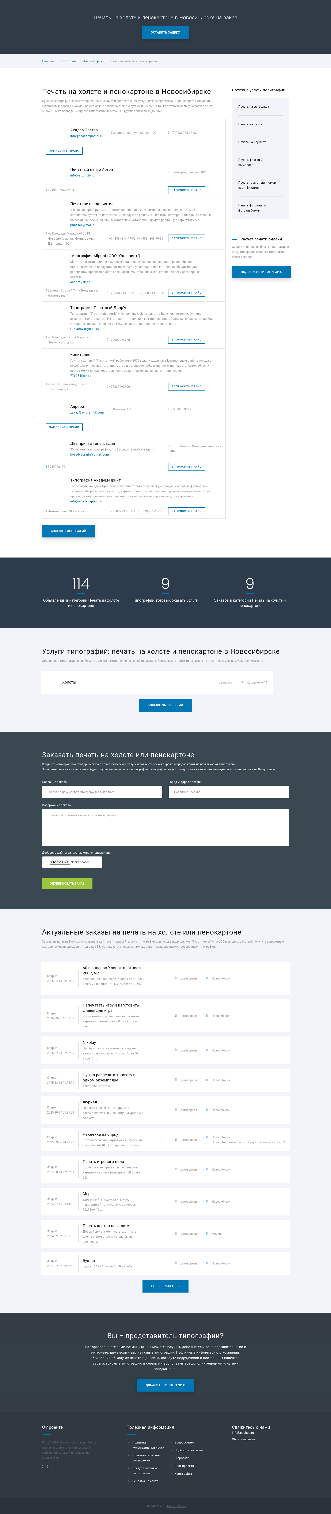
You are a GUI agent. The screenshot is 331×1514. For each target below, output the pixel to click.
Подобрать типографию (261, 272)
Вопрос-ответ (184, 1442)
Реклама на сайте (145, 1481)
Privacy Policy (176, 1506)
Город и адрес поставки (186, 782)
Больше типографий (68, 531)
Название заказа (54, 782)
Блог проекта (184, 1466)
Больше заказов (165, 1286)
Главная (48, 61)
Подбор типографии (189, 1450)
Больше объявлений (165, 705)
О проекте (182, 1458)
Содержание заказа (56, 805)
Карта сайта (183, 1473)
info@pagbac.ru (243, 1432)
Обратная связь (243, 1439)
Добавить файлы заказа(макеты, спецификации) (78, 852)
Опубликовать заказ (67, 884)
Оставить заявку (165, 32)
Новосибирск (92, 61)
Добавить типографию (165, 1385)
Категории (68, 61)
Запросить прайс (64, 151)
